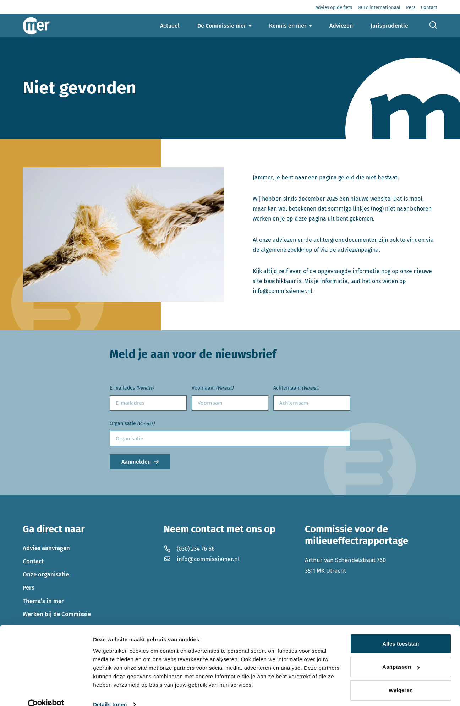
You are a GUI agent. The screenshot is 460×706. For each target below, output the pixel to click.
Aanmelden (136, 461)
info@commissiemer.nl (282, 291)
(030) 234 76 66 (189, 548)
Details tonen (110, 692)
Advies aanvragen (46, 548)
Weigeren (401, 678)
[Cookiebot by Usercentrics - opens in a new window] (46, 692)
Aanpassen (401, 654)
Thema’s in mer (43, 600)
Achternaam (296, 388)
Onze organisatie (46, 574)
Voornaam (212, 388)
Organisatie (132, 423)
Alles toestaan (400, 631)
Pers (28, 587)
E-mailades (132, 388)
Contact (33, 561)
